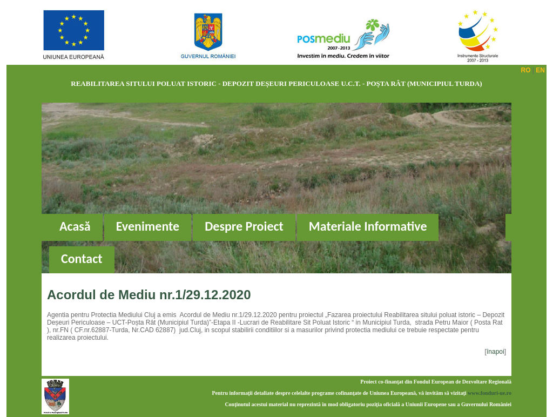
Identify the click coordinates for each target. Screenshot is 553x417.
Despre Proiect (244, 226)
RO (526, 70)
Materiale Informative (368, 226)
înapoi (495, 351)
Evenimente (147, 226)
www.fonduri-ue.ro (489, 393)
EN (540, 70)
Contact (82, 258)
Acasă (75, 226)
